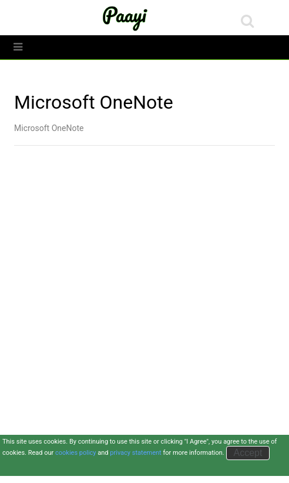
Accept (248, 453)
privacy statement (135, 453)
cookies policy (75, 453)
